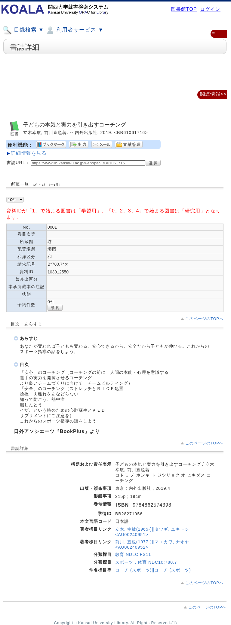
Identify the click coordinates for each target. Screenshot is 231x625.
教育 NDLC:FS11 (133, 554)
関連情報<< (213, 93)
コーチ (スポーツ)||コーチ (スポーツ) (153, 570)
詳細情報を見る (29, 153)
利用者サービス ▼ (74, 30)
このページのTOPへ (204, 318)
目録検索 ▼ (23, 30)
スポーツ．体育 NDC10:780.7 (146, 562)
